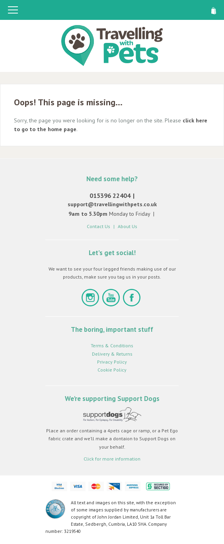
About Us (127, 226)
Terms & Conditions (112, 345)
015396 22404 (110, 195)
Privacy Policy (112, 362)
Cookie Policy (112, 370)
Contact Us (98, 226)
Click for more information (112, 459)
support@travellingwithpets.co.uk (112, 204)
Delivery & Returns (112, 354)
